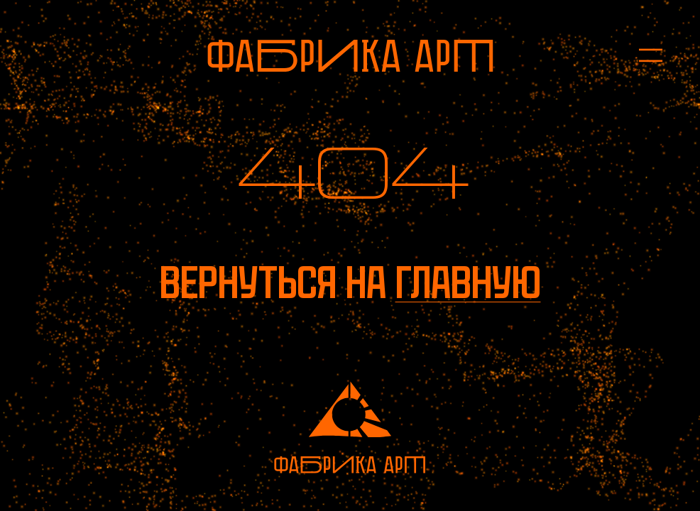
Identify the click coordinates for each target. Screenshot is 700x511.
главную (468, 283)
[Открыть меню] (641, 55)
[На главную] (350, 56)
